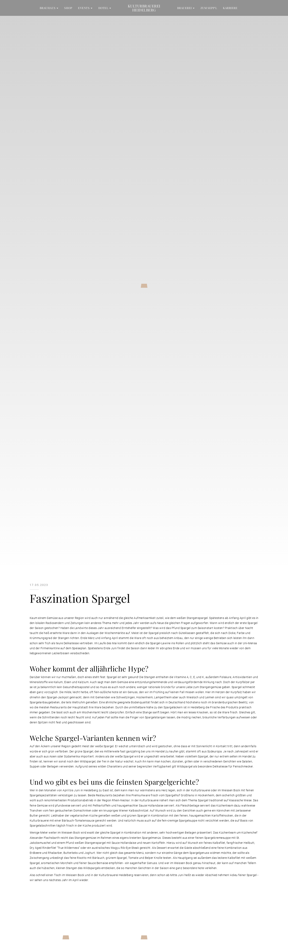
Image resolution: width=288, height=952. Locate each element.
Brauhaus (49, 8)
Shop (68, 8)
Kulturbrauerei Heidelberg (144, 7)
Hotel (104, 8)
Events (85, 8)
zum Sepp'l (208, 8)
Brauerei (186, 8)
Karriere (230, 8)
